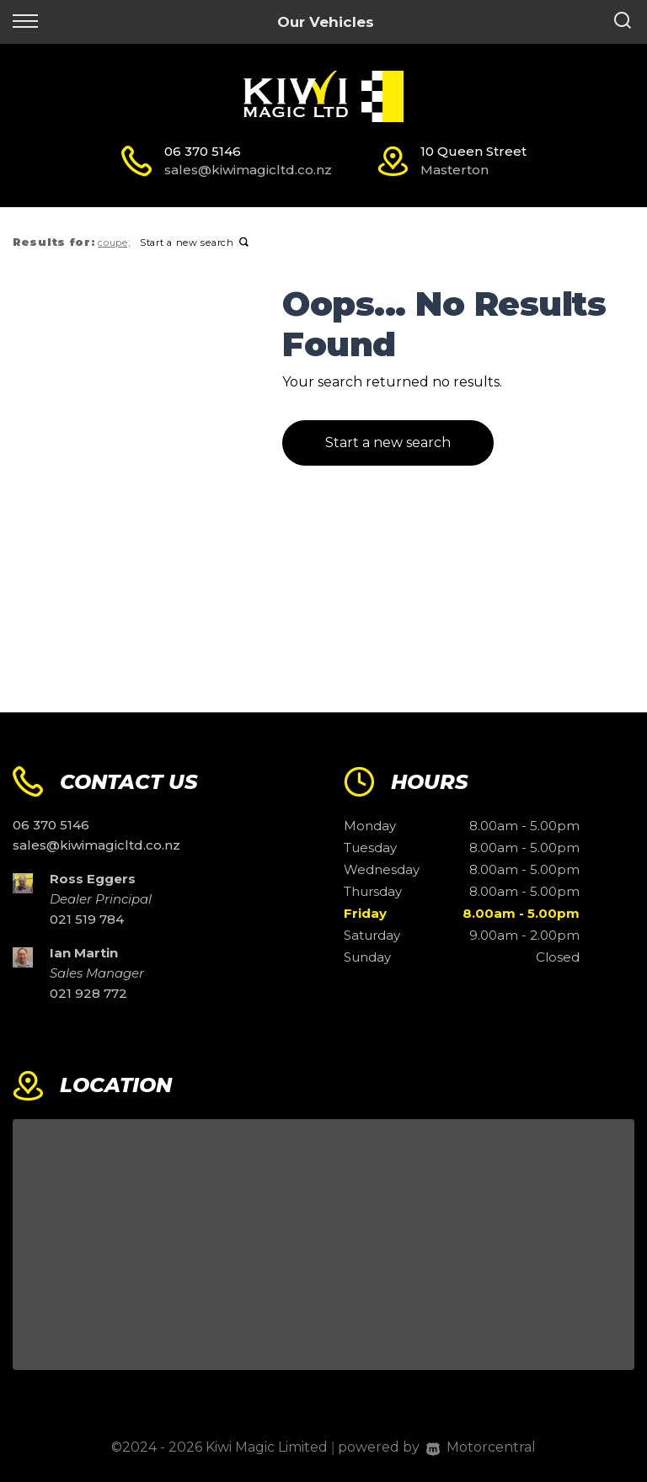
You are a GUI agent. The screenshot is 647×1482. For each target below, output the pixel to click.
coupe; (114, 242)
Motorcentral (481, 1447)
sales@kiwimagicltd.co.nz (248, 170)
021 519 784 (87, 919)
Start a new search (194, 242)
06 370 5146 (202, 151)
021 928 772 (88, 993)
